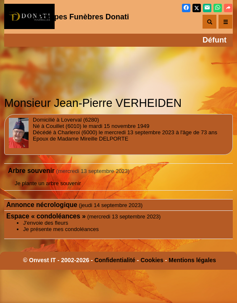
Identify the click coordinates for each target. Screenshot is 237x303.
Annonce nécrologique (41, 204)
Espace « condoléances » (46, 216)
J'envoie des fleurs (45, 223)
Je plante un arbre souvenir (48, 183)
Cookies (151, 260)
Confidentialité (115, 260)
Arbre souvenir (31, 170)
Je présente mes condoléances (61, 229)
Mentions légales (192, 260)
